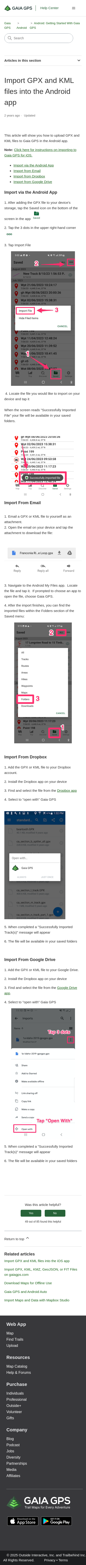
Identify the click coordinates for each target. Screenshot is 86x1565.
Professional (16, 1399)
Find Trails (14, 1339)
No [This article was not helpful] (55, 1213)
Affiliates (13, 1476)
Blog (10, 1439)
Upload (12, 1346)
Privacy (49, 1560)
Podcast (13, 1445)
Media (11, 1470)
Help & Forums (18, 1372)
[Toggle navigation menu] (73, 8)
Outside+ (13, 1406)
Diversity (13, 1457)
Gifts (10, 1418)
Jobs (10, 1451)
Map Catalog (16, 1366)
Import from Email (27, 171)
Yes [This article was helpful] (31, 1213)
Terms (63, 1560)
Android (22, 27)
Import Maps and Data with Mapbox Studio (36, 1300)
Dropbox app (67, 790)
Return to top (17, 1238)
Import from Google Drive (33, 182)
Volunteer (14, 1412)
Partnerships (16, 1463)
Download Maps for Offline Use (28, 1283)
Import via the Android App (34, 165)
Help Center (49, 8)
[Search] (39, 38)
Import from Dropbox (29, 176)
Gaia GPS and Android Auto (25, 1292)
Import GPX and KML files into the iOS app (37, 1261)
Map (10, 1333)
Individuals (15, 1393)
